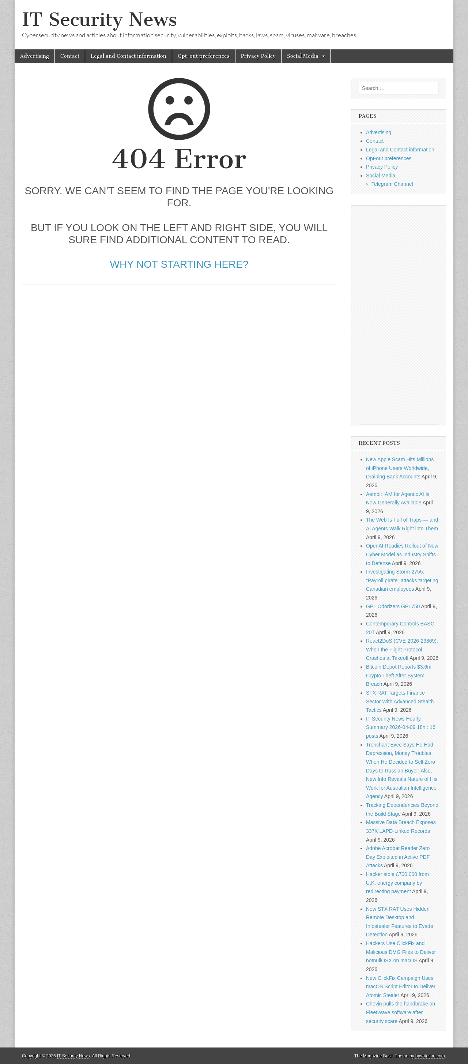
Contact (69, 56)
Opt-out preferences (204, 56)
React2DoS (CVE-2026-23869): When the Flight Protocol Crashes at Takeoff (402, 649)
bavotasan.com (430, 1056)
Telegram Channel (392, 184)
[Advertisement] (179, 347)
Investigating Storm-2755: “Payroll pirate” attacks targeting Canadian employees (402, 580)
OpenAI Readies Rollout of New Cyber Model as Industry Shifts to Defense (402, 554)
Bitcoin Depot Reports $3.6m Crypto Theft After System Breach (398, 675)
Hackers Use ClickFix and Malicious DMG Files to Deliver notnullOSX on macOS (401, 951)
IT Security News (99, 19)
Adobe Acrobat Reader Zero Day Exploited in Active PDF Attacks (398, 856)
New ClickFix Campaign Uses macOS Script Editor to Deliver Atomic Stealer (400, 986)
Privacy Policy (258, 56)
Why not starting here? (179, 264)
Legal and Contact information (128, 56)
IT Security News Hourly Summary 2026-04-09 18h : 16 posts (400, 727)
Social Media (302, 56)
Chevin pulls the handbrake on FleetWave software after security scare (400, 1012)
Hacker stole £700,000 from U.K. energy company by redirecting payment (397, 882)
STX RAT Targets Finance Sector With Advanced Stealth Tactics (400, 701)
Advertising (34, 56)
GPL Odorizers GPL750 (393, 606)
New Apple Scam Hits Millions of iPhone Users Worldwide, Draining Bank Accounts (400, 468)
